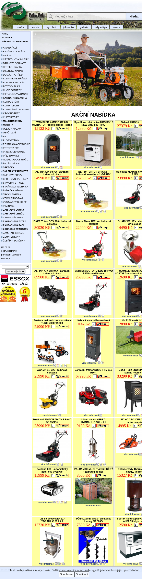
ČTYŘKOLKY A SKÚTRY (14, 59)
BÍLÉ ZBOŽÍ (8, 55)
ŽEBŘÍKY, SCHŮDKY (13, 240)
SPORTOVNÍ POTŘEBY (14, 179)
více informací (48, 167)
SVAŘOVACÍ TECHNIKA (14, 186)
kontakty (5, 258)
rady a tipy (100, 27)
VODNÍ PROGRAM (12, 198)
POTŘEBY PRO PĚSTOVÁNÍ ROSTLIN (12, 148)
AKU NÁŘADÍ (9, 48)
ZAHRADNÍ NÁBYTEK (13, 221)
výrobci (51, 27)
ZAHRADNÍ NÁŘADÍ (12, 225)
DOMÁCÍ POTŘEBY (12, 75)
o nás (20, 27)
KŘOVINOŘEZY (10, 113)
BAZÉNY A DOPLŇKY (13, 51)
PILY (4, 136)
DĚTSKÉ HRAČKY (11, 67)
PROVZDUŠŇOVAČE (13, 152)
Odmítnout (82, 574)
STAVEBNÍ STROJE (12, 183)
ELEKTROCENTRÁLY (13, 82)
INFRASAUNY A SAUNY (14, 94)
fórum (116, 27)
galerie (84, 27)
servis (35, 27)
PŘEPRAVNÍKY (10, 156)
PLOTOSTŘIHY (10, 140)
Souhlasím (66, 574)
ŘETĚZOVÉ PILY (11, 163)
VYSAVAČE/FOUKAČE (14, 202)
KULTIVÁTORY (10, 117)
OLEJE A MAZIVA (11, 129)
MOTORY (7, 125)
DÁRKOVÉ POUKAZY (13, 63)
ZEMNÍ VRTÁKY (10, 237)
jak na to (68, 27)
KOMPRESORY (10, 105)
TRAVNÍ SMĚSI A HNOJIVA (11, 194)
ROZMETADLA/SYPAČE (14, 159)
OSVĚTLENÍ (8, 132)
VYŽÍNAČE (7, 206)
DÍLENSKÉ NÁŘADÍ (12, 71)
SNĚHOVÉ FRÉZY (11, 175)
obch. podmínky (9, 251)
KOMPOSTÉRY (10, 102)
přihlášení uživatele (11, 254)
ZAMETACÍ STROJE (12, 233)
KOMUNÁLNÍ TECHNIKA (15, 109)
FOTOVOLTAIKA (10, 86)
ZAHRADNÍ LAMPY (12, 217)
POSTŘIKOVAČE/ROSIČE (15, 144)
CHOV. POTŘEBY (11, 90)
